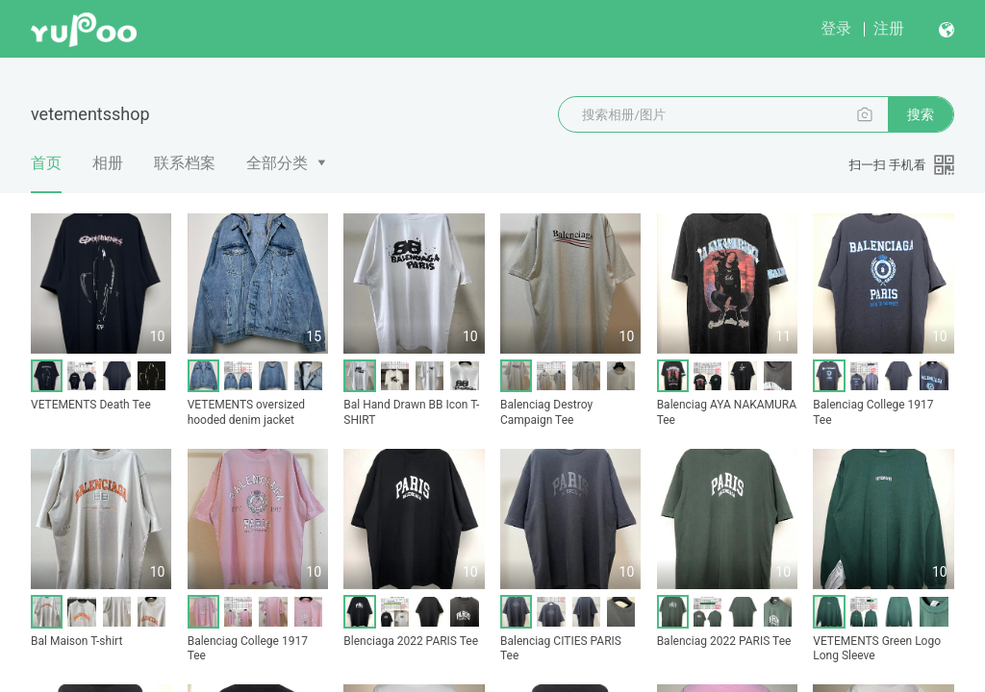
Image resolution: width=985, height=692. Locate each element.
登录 (836, 28)
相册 (107, 163)
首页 (46, 173)
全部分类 (277, 163)
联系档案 (184, 163)
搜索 (920, 114)
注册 (888, 28)
